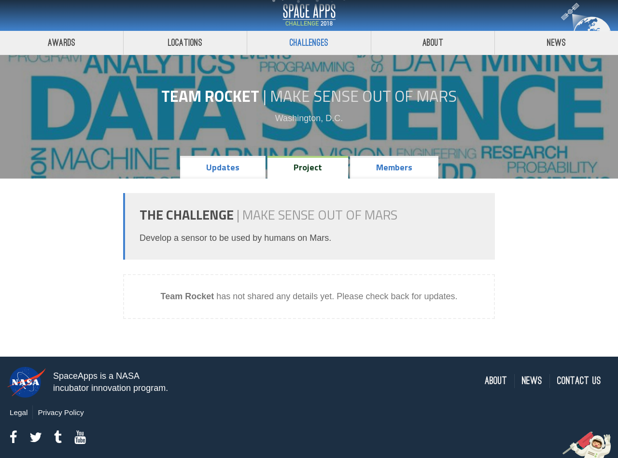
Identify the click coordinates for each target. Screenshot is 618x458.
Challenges (309, 43)
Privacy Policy (61, 412)
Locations (185, 43)
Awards (61, 43)
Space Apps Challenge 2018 (309, 15)
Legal (19, 412)
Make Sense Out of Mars (363, 96)
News (532, 381)
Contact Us (579, 381)
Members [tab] (394, 167)
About (432, 43)
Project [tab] (308, 167)
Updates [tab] (222, 167)
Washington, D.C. (309, 118)
